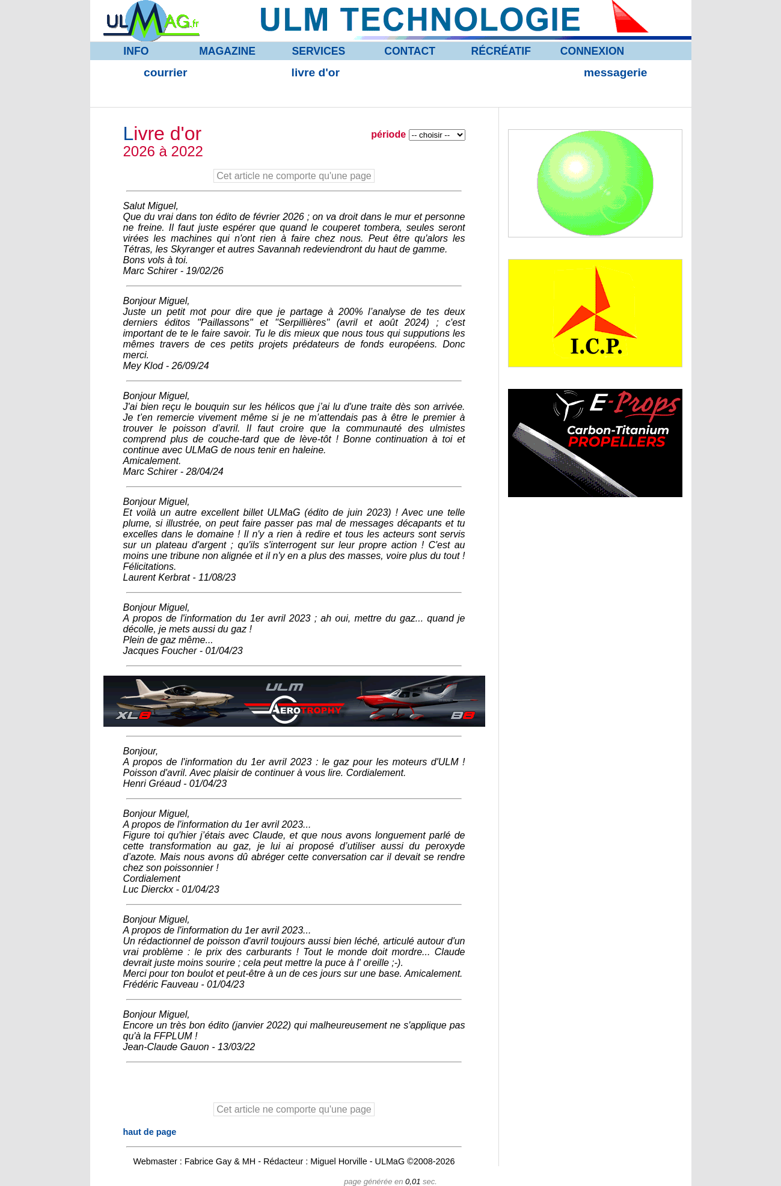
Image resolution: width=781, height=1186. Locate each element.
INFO (136, 51)
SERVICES (319, 51)
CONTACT (409, 51)
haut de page (150, 1132)
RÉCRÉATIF (501, 51)
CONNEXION (592, 51)
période (389, 134)
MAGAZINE (227, 51)
